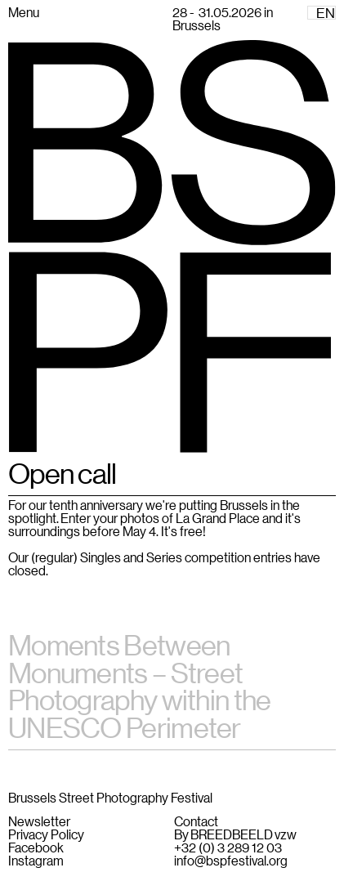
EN (325, 13)
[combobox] (321, 13)
